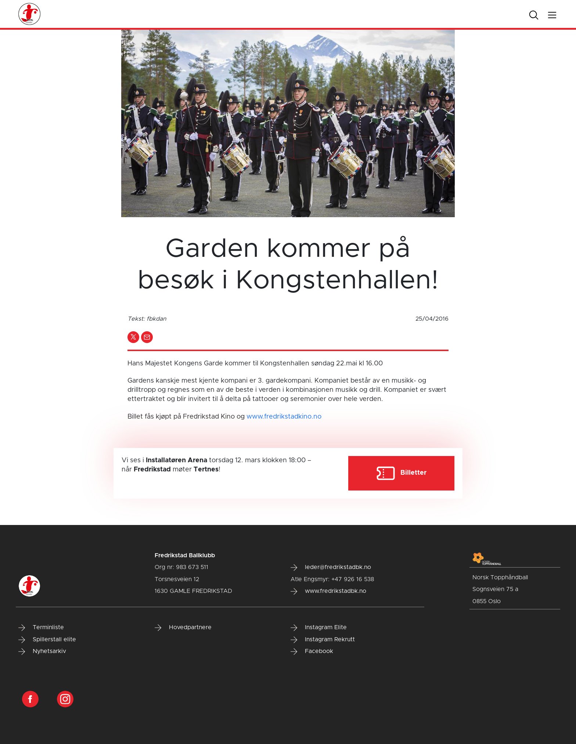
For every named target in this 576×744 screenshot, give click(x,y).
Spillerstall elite (47, 640)
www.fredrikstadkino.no (283, 416)
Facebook (312, 651)
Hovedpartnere (183, 627)
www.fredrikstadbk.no (328, 591)
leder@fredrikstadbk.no (331, 567)
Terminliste (41, 627)
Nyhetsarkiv (42, 651)
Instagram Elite (319, 627)
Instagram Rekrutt (323, 640)
